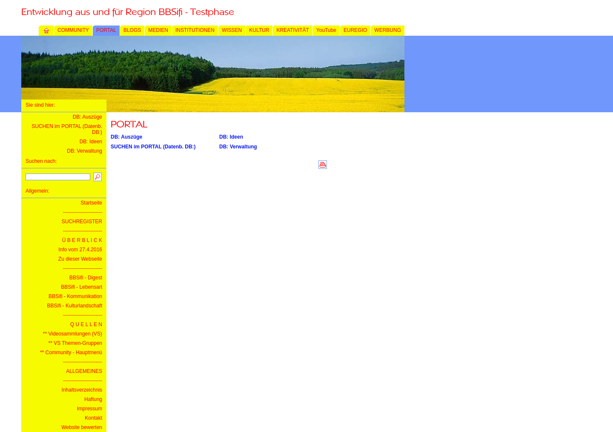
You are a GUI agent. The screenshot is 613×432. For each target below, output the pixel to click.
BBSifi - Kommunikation (75, 296)
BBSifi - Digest (85, 278)
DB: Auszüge (87, 117)
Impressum (89, 409)
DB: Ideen (91, 142)
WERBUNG (387, 30)
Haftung (93, 399)
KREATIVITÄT (292, 30)
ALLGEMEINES (84, 371)
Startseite (91, 203)
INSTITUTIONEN (195, 30)
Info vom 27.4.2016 (80, 250)
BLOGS (132, 30)
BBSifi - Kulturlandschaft (74, 306)
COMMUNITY (73, 30)
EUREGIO (355, 30)
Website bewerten (81, 427)
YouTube (326, 30)
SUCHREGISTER (82, 222)
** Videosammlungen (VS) (72, 334)
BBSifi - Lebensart (81, 287)
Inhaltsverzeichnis (82, 390)
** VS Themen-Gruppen (75, 343)
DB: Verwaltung (84, 151)
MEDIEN (158, 30)
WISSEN (232, 30)
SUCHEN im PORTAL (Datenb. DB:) (153, 147)
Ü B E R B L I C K (82, 240)
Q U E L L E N (86, 324)
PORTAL (106, 30)
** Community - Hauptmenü (71, 352)
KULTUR (259, 30)
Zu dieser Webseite (80, 259)
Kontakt (93, 418)
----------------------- (82, 212)
